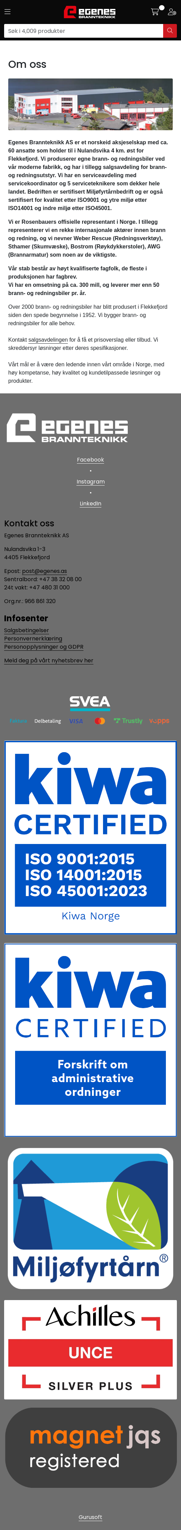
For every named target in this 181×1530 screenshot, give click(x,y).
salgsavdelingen (48, 340)
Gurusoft (90, 1517)
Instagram (91, 482)
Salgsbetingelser (26, 630)
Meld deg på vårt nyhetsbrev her (48, 660)
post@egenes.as (44, 571)
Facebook (90, 460)
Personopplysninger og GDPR (43, 647)
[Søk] (83, 31)
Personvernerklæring (33, 638)
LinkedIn (90, 503)
